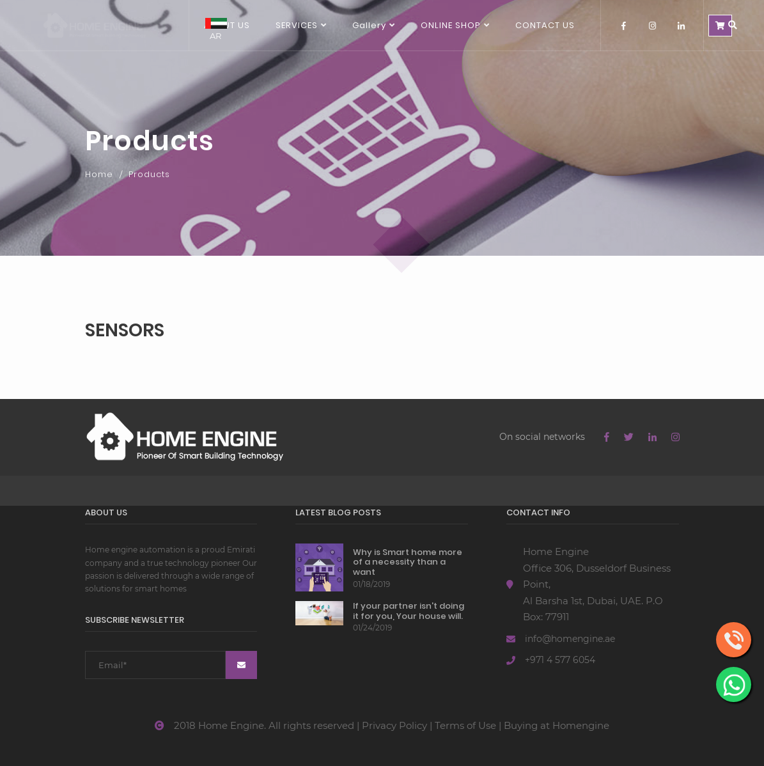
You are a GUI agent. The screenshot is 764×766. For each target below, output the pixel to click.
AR (216, 29)
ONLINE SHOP (451, 25)
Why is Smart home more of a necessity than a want (407, 562)
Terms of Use (465, 725)
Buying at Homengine (556, 725)
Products (149, 174)
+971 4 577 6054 (560, 660)
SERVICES (297, 25)
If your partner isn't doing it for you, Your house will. (408, 611)
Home (99, 174)
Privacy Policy (394, 725)
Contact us (545, 25)
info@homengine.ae (570, 639)
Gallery (369, 25)
